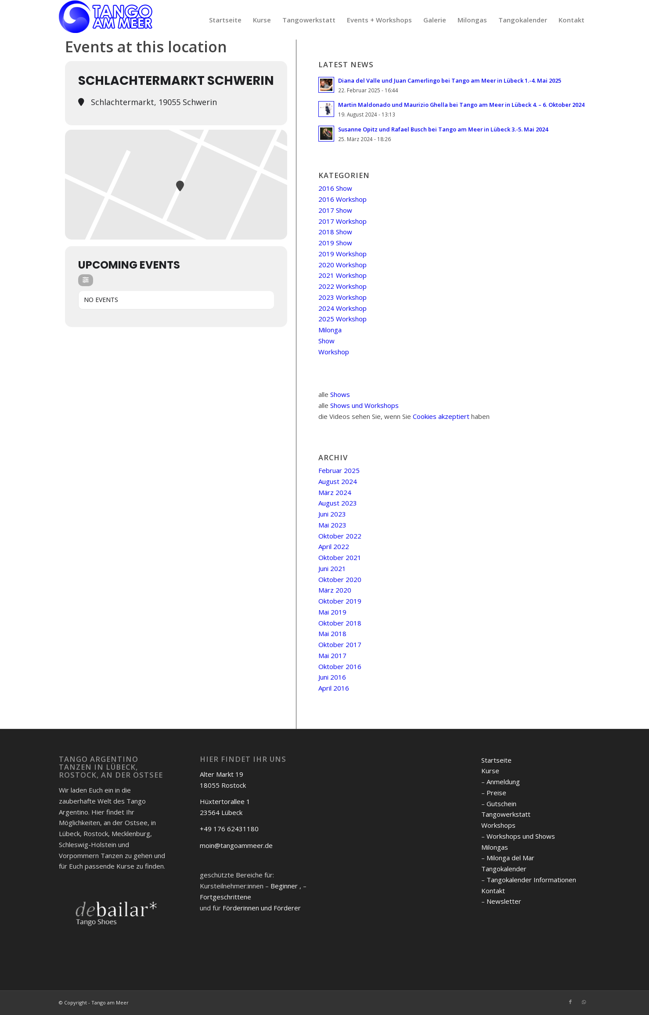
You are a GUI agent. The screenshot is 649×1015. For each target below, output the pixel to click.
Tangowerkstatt (505, 814)
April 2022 (333, 546)
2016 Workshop (342, 199)
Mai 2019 (332, 612)
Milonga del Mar (510, 857)
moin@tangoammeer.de (236, 845)
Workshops (498, 825)
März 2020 (334, 590)
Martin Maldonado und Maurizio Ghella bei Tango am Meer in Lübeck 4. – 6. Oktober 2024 (461, 105)
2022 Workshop (342, 286)
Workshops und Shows (521, 836)
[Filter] (85, 280)
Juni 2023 (332, 513)
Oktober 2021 (339, 557)
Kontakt (493, 890)
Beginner (284, 885)
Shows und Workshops (364, 405)
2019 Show (335, 242)
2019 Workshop (342, 253)
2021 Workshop (342, 275)
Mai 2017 (332, 655)
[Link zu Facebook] (570, 1001)
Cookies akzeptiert (441, 416)
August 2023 (337, 502)
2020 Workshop (342, 264)
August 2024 (337, 481)
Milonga (330, 329)
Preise (496, 792)
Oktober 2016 (339, 666)
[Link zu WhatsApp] (583, 1001)
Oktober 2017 (339, 644)
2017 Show (335, 210)
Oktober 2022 (339, 535)
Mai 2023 (332, 524)
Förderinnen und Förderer (262, 907)
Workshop (333, 351)
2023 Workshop (342, 297)
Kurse (490, 770)
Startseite (496, 760)
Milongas (494, 847)
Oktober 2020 (339, 579)
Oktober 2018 (339, 622)
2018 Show (335, 231)
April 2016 (333, 688)
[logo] (106, 20)
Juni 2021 (332, 568)
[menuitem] (225, 20)
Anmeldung (503, 781)
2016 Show (335, 188)
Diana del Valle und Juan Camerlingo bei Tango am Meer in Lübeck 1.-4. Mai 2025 (449, 80)
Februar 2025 (339, 470)
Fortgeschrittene (225, 896)
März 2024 (334, 492)
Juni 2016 (332, 677)
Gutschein (501, 803)
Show (326, 340)
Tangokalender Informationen (531, 879)
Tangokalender (503, 868)
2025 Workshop (342, 318)
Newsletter (504, 901)
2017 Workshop (342, 221)
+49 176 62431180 (229, 828)
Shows (340, 394)
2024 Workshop (342, 308)
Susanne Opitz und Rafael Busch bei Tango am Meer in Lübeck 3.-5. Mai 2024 (443, 129)
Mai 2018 (332, 633)
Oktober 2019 (339, 601)
